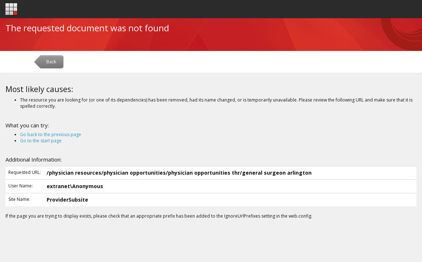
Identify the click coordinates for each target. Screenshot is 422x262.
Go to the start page (41, 141)
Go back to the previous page (50, 134)
